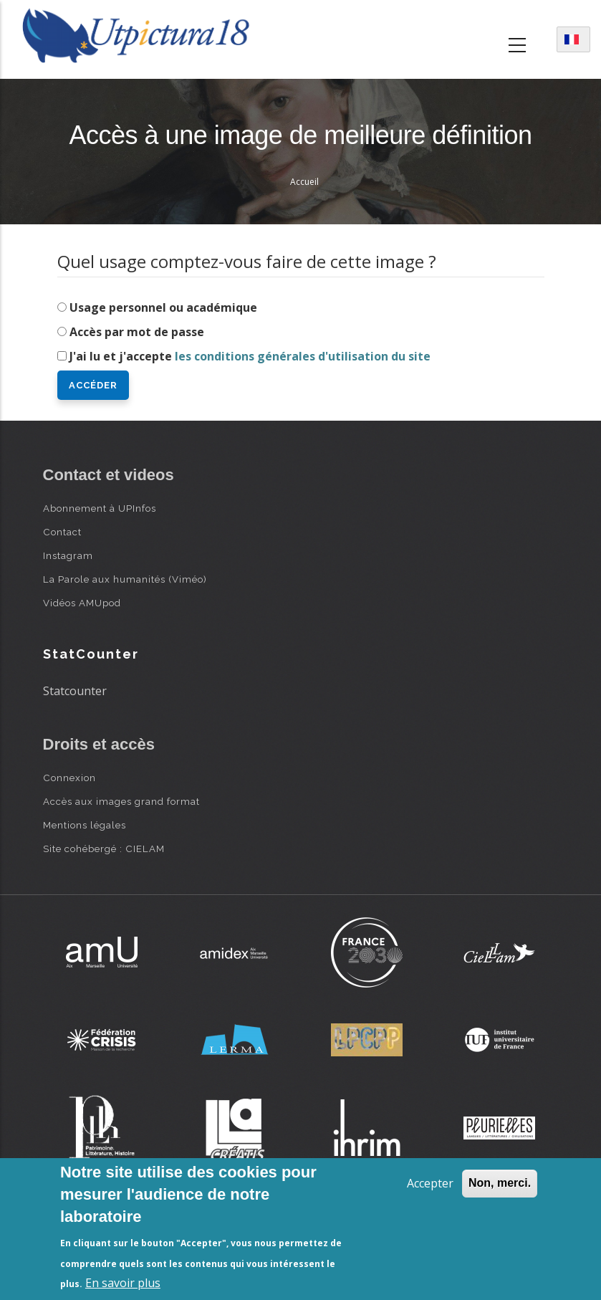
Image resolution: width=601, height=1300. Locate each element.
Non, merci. (499, 1183)
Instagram (68, 555)
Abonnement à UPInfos (99, 508)
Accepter (430, 1183)
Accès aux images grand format (121, 801)
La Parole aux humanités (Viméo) (125, 579)
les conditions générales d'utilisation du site (303, 356)
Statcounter (75, 691)
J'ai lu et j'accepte (250, 356)
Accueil (304, 182)
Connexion (69, 777)
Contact (62, 531)
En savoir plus (122, 1283)
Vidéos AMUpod (82, 602)
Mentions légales (84, 825)
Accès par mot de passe (136, 332)
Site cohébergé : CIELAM (104, 848)
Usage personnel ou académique (163, 307)
